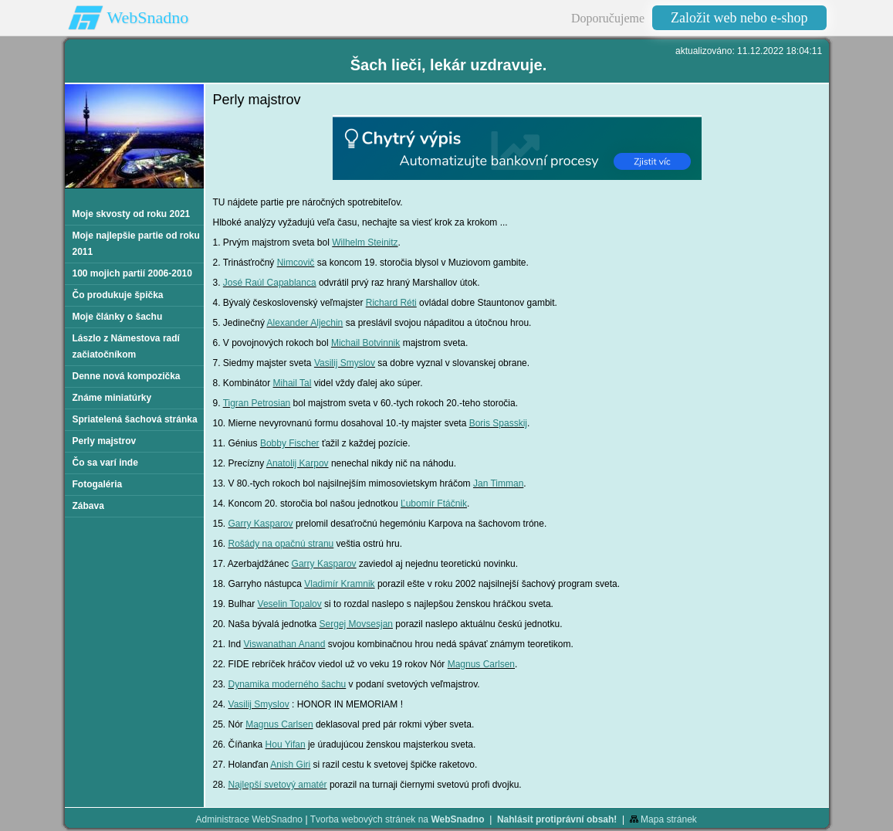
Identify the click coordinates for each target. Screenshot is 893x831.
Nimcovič (296, 262)
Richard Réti (391, 302)
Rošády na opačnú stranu (281, 543)
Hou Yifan (286, 744)
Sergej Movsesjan (356, 624)
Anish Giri (290, 764)
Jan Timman (498, 483)
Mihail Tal (292, 383)
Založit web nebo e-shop (739, 17)
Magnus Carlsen (481, 664)
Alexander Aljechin (305, 322)
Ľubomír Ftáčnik (434, 503)
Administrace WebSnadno (249, 819)
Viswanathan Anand (285, 644)
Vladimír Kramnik (339, 583)
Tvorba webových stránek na (397, 819)
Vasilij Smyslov (344, 363)
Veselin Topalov (290, 604)
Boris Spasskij (498, 423)
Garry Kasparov (260, 523)
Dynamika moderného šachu (287, 684)
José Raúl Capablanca (269, 282)
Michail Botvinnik (365, 342)
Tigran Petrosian (257, 403)
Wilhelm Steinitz (364, 242)
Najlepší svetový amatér (277, 784)
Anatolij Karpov (297, 463)
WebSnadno (148, 17)
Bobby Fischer (290, 443)
